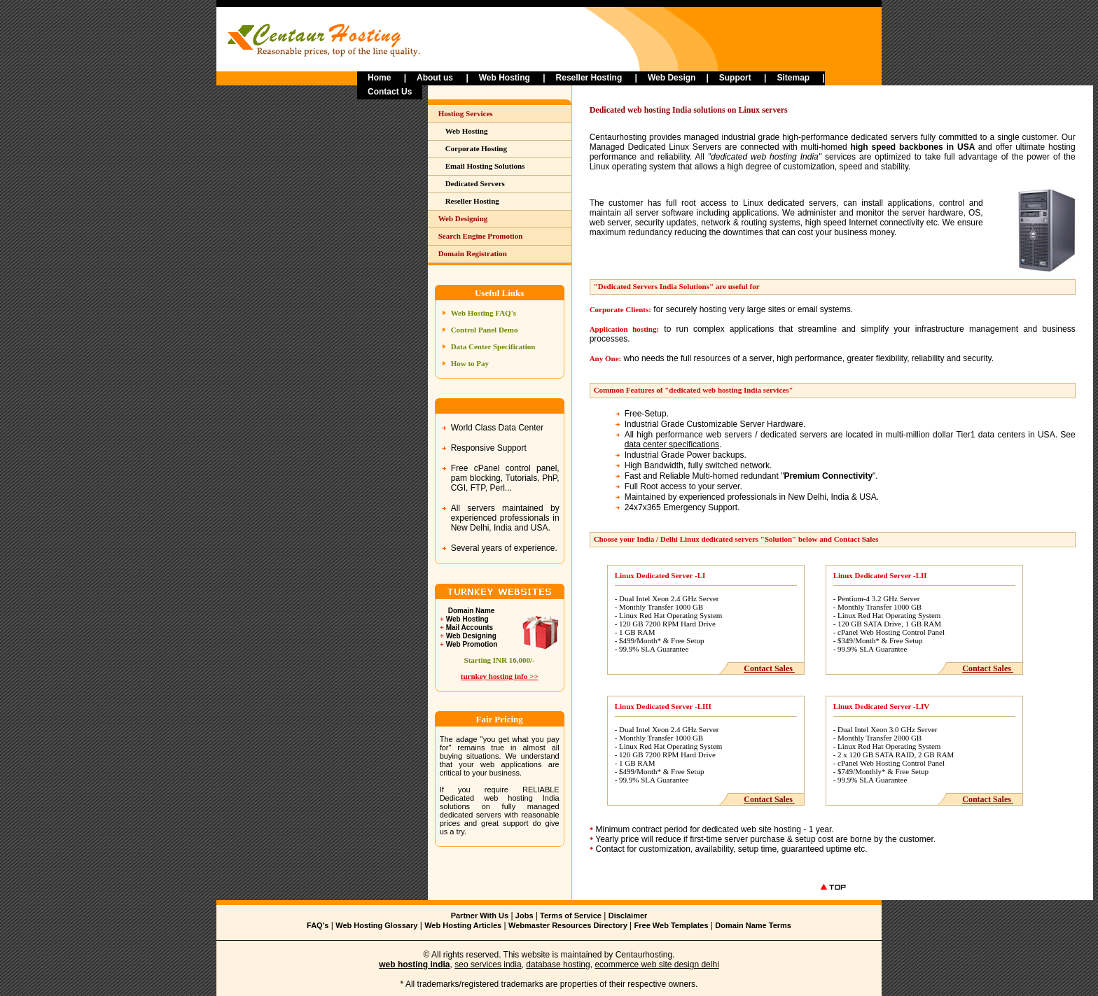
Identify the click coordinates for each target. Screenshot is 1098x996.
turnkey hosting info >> (499, 676)
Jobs (524, 915)
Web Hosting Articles (462, 925)
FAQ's (317, 925)
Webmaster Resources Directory (567, 925)
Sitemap (793, 78)
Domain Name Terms (753, 925)
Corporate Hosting (476, 148)
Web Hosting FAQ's (483, 313)
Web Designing (463, 218)
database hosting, (559, 964)
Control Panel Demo (484, 329)
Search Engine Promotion (480, 236)
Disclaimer (628, 915)
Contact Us (390, 92)
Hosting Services (465, 113)
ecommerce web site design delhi (656, 964)
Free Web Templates (671, 925)
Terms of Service (570, 915)
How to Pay (470, 363)
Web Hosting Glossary (376, 925)
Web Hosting (504, 78)
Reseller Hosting (589, 78)
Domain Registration (472, 253)
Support (735, 78)
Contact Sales (769, 668)
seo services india (487, 964)
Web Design (671, 78)
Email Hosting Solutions (485, 166)
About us (436, 78)
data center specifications (672, 444)
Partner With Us (479, 915)
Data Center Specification (493, 346)
